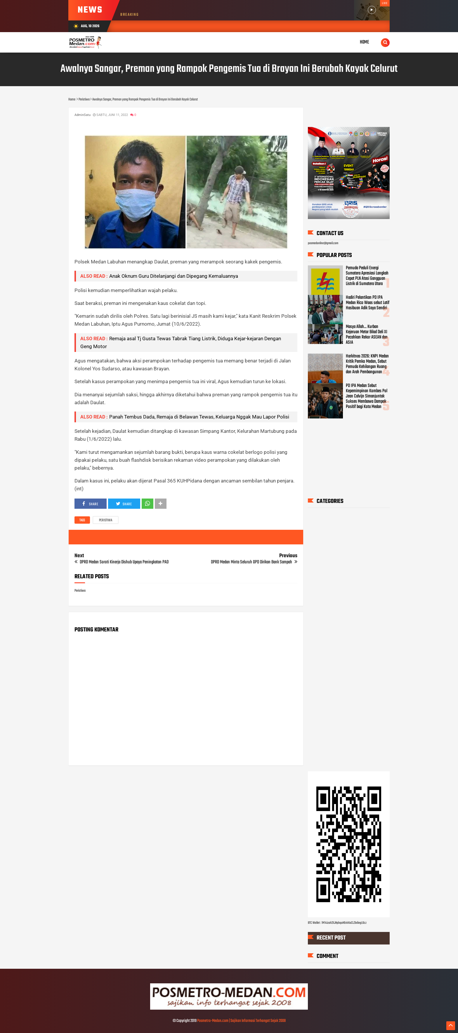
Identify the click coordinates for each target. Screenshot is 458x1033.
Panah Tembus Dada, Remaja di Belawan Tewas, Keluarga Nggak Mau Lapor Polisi (199, 417)
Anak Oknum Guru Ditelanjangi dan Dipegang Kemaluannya (173, 276)
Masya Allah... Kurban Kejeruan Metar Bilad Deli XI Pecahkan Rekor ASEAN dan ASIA (367, 334)
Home (364, 42)
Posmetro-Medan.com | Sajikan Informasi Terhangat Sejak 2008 (241, 1021)
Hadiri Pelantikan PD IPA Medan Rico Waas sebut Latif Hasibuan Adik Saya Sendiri (367, 303)
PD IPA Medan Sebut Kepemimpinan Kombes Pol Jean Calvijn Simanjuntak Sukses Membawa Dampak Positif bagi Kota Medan (366, 396)
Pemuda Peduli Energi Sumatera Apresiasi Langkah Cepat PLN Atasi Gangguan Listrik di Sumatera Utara (367, 276)
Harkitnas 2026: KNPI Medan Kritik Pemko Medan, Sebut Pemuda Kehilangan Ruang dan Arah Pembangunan (367, 364)
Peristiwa (105, 520)
